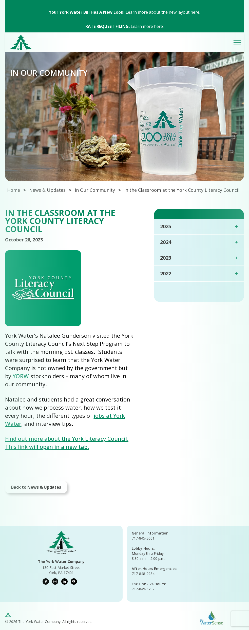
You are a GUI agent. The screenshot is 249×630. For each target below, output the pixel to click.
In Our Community (95, 190)
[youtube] (74, 581)
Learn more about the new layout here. (163, 12)
